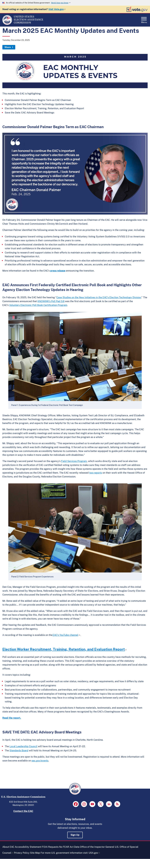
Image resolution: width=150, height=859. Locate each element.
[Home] (7, 24)
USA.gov (94, 852)
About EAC (8, 846)
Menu (144, 19)
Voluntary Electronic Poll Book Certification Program (38, 305)
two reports (95, 472)
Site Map (35, 852)
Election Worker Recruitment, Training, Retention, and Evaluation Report (64, 649)
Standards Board (18, 750)
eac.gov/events (40, 760)
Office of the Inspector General (97, 846)
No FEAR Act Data (69, 846)
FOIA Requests (50, 846)
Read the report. (11, 717)
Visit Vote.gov (57, 9)
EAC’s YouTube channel (66, 635)
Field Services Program (74, 461)
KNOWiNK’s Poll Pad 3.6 (51, 301)
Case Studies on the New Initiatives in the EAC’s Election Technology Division (98, 297)
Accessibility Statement (28, 846)
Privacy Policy (21, 852)
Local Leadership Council (23, 746)
